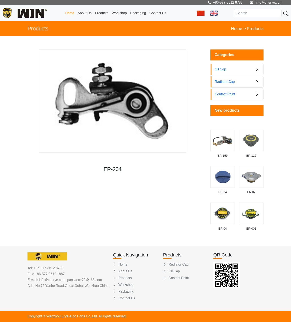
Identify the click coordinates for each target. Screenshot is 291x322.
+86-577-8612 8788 (48, 268)
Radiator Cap (175, 264)
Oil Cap (171, 271)
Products (101, 13)
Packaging (138, 13)
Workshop (119, 13)
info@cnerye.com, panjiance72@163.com (70, 280)
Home (69, 13)
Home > (238, 28)
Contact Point (176, 278)
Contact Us (157, 13)
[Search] (257, 13)
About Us (85, 13)
